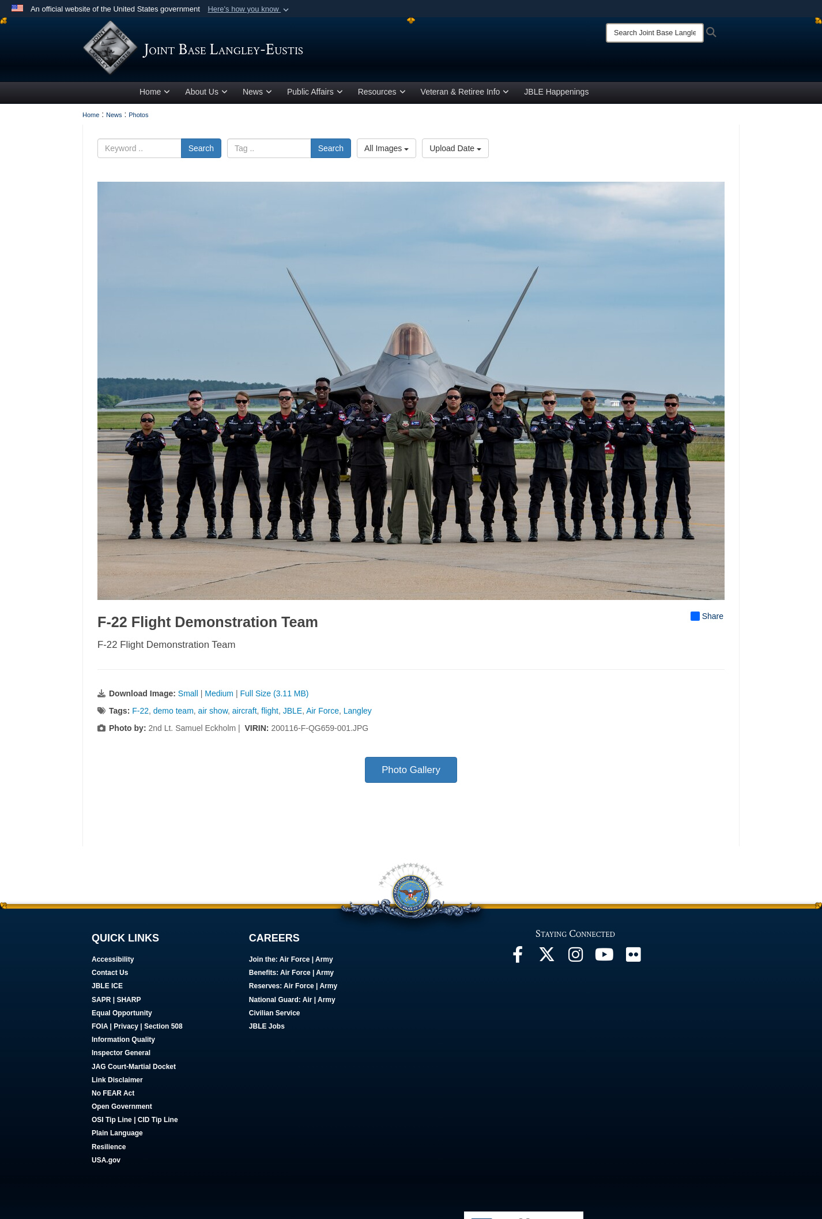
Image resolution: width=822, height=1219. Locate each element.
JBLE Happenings (556, 94)
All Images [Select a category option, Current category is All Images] (386, 150)
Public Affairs (315, 94)
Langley (358, 713)
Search (201, 150)
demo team (173, 713)
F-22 (140, 713)
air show (213, 713)
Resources (382, 94)
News (257, 94)
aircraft (244, 713)
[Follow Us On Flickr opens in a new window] (633, 960)
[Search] (655, 33)
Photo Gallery (411, 772)
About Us (206, 94)
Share (707, 618)
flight (269, 713)
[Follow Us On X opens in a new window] (546, 960)
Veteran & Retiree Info (465, 94)
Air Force (322, 713)
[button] (249, 9)
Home (154, 94)
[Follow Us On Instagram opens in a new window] (575, 960)
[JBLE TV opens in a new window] (604, 960)
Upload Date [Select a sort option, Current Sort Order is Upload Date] (455, 150)
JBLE (292, 713)
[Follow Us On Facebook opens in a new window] (517, 960)
